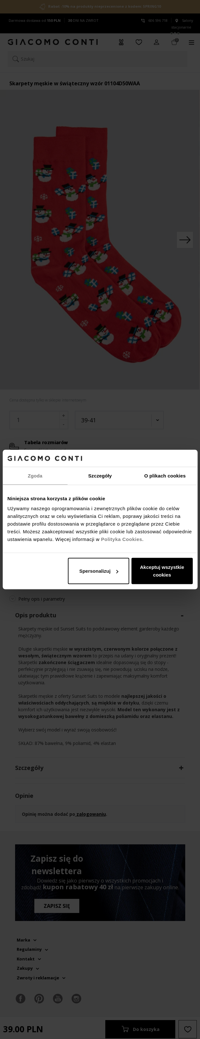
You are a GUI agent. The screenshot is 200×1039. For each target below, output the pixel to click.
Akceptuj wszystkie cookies (162, 571)
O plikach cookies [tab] (165, 475)
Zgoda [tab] (35, 475)
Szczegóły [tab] (100, 475)
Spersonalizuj (98, 571)
